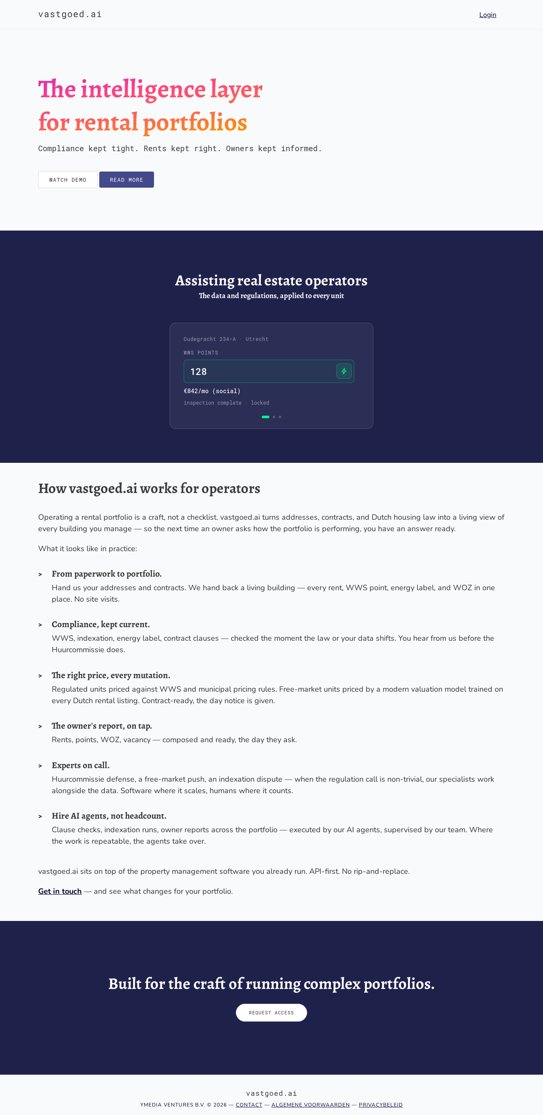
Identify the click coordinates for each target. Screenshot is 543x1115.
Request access (271, 1012)
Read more (126, 179)
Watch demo (68, 179)
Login (487, 15)
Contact (249, 1104)
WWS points (201, 352)
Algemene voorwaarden (311, 1104)
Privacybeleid (381, 1104)
